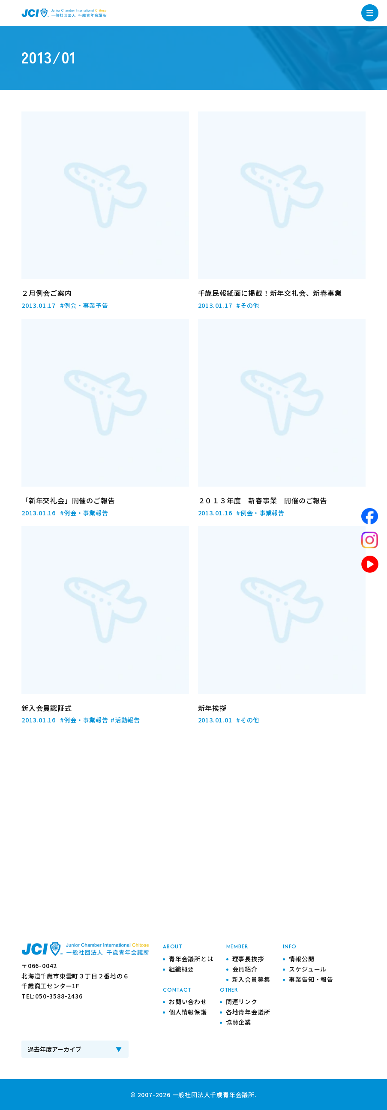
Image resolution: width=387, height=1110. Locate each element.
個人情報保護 (188, 1011)
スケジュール (308, 968)
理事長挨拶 (248, 958)
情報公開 (301, 958)
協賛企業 (238, 1021)
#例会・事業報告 (84, 512)
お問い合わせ (188, 1000)
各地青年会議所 (248, 1011)
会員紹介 (245, 968)
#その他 (247, 305)
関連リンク (242, 1000)
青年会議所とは (191, 958)
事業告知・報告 (311, 978)
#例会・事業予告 (84, 305)
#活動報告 (126, 719)
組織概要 (181, 968)
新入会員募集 (251, 978)
